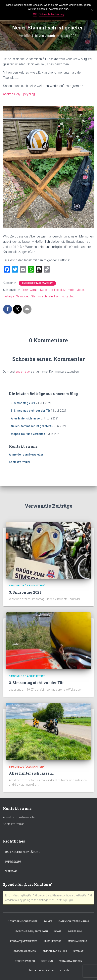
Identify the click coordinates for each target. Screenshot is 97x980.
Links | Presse (52, 941)
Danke (48, 921)
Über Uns (47, 961)
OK (35, 14)
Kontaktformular (19, 462)
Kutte (43, 289)
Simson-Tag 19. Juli (55, 951)
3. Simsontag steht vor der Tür (30, 410)
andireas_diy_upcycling (19, 94)
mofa (71, 289)
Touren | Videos (25, 961)
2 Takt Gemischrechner (23, 921)
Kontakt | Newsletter (23, 941)
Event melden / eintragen (32, 931)
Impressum (13, 861)
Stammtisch (39, 296)
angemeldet (23, 371)
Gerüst (34, 289)
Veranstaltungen (70, 961)
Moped (80, 289)
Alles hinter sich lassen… (27, 418)
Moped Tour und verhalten (28, 433)
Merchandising (77, 941)
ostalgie (9, 296)
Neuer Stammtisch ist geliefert (31, 426)
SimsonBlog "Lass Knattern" (37, 283)
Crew (25, 289)
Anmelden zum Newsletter (26, 454)
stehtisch (54, 296)
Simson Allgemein (25, 951)
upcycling (68, 296)
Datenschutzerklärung (22, 852)
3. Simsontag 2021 (23, 403)
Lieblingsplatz (57, 289)
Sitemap (11, 871)
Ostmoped (22, 296)
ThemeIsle (62, 970)
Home (57, 931)
